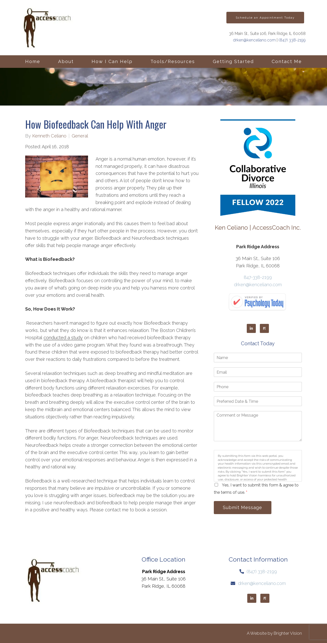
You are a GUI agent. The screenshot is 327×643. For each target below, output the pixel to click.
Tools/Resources (172, 61)
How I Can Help (112, 61)
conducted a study (63, 337)
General (80, 136)
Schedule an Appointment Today (265, 17)
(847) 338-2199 (292, 40)
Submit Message (242, 507)
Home (32, 61)
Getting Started (233, 61)
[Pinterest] (264, 328)
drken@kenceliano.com (254, 40)
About (66, 61)
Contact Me (287, 61)
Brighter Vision (288, 633)
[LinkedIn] (251, 328)
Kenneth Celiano (49, 136)
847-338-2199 (258, 277)
